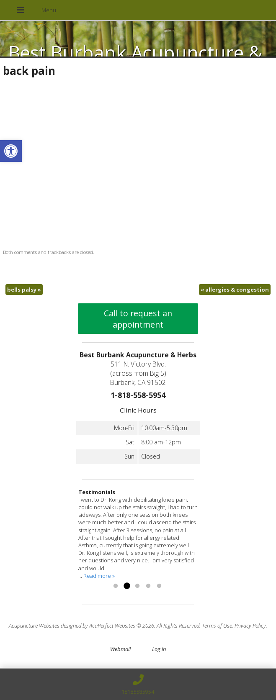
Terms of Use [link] (217, 625)
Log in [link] (159, 649)
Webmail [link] (120, 649)
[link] (11, 151)
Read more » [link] (99, 575)
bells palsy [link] (24, 289)
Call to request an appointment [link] (138, 319)
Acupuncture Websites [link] (34, 625)
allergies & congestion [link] (235, 289)
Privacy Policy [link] (250, 625)
